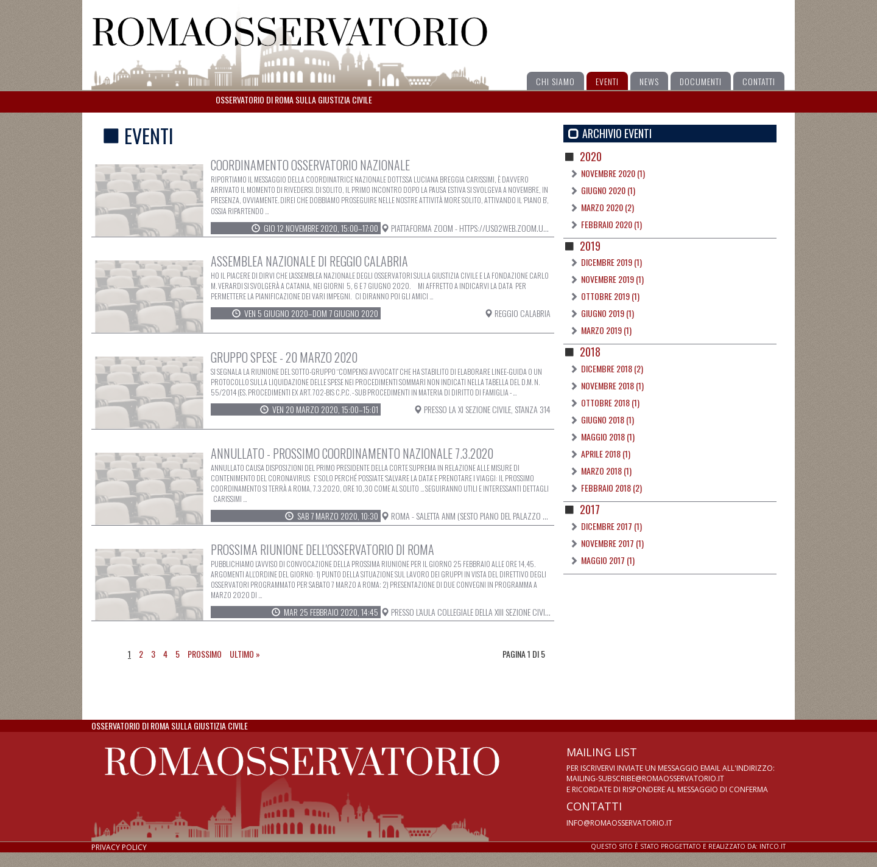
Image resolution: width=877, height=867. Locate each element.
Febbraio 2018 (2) (611, 487)
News (649, 81)
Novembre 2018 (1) (612, 385)
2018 (590, 352)
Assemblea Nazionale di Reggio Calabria (309, 261)
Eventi (607, 81)
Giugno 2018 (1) (607, 419)
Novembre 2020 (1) (613, 173)
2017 (590, 509)
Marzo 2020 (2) (607, 207)
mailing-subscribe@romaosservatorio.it (645, 778)
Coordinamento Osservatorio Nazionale (310, 165)
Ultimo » (245, 653)
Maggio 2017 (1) (608, 560)
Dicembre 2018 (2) (612, 368)
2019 (590, 246)
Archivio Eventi (617, 133)
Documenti (701, 81)
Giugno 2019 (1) (607, 313)
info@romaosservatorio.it (619, 823)
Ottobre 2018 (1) (610, 402)
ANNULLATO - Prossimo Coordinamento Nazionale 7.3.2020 (352, 453)
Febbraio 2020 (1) (611, 224)
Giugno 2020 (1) (608, 190)
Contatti (758, 81)
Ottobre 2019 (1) (610, 296)
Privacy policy (119, 847)
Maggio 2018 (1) (608, 436)
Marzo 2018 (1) (606, 470)
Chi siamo (555, 81)
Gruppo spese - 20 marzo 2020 (284, 357)
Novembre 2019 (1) (612, 279)
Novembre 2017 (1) (612, 543)
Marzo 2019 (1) (606, 330)
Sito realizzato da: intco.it (688, 846)
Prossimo (205, 653)
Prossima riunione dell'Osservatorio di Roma (322, 549)
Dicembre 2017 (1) (611, 526)
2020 (591, 156)
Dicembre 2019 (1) (611, 262)
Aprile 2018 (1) (605, 453)
